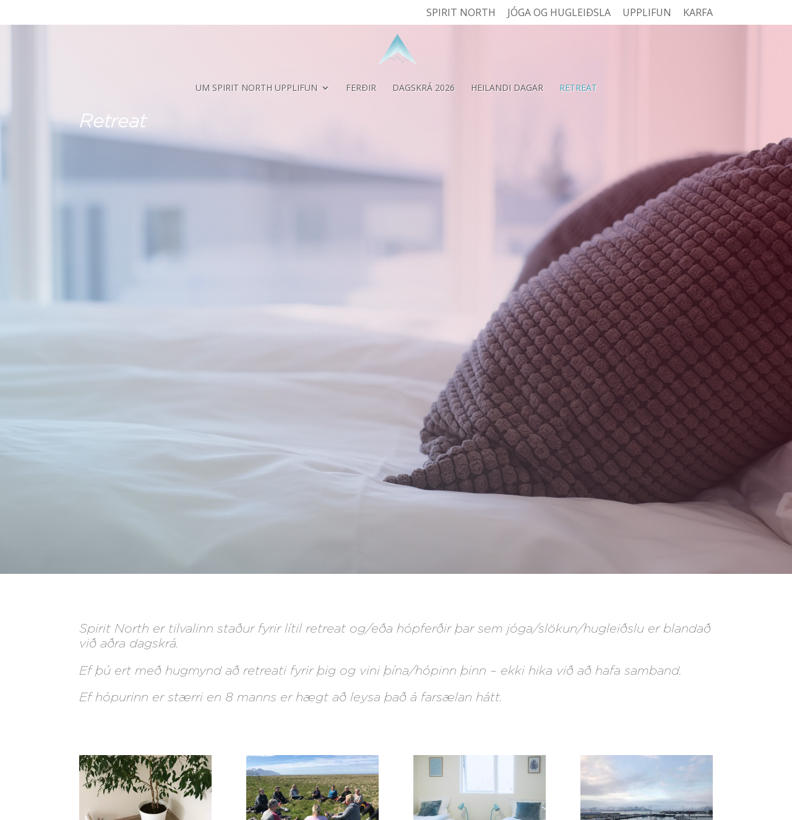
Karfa (698, 13)
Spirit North (461, 13)
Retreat (578, 88)
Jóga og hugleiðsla (559, 13)
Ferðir (361, 88)
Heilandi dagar (507, 88)
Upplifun (646, 13)
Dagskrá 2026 (423, 88)
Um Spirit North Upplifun (256, 88)
